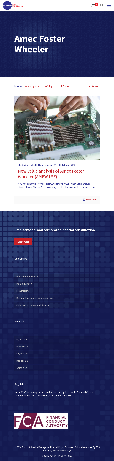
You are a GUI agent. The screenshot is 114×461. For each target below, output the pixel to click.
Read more (91, 199)
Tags (50, 86)
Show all (94, 86)
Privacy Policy (65, 455)
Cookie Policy (49, 455)
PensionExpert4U (24, 283)
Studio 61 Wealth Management (36, 165)
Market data (22, 360)
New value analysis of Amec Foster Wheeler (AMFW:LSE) (51, 173)
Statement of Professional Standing (33, 305)
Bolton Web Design (62, 450)
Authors (67, 86)
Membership (22, 346)
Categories (33, 86)
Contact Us (21, 367)
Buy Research (22, 353)
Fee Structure (22, 290)
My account (22, 339)
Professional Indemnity (27, 276)
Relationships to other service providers (35, 297)
